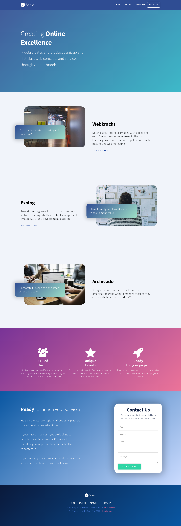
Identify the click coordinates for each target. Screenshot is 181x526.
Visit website (99, 150)
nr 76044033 (109, 507)
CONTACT (107, 503)
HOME (72, 503)
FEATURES (94, 503)
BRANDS (82, 503)
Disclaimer (107, 511)
